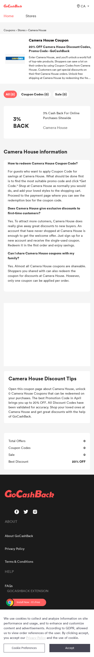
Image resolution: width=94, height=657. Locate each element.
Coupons (9, 30)
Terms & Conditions (19, 561)
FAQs (9, 586)
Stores (21, 30)
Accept (69, 648)
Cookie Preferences (24, 648)
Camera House (37, 30)
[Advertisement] (47, 334)
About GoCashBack (19, 536)
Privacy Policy (14, 548)
